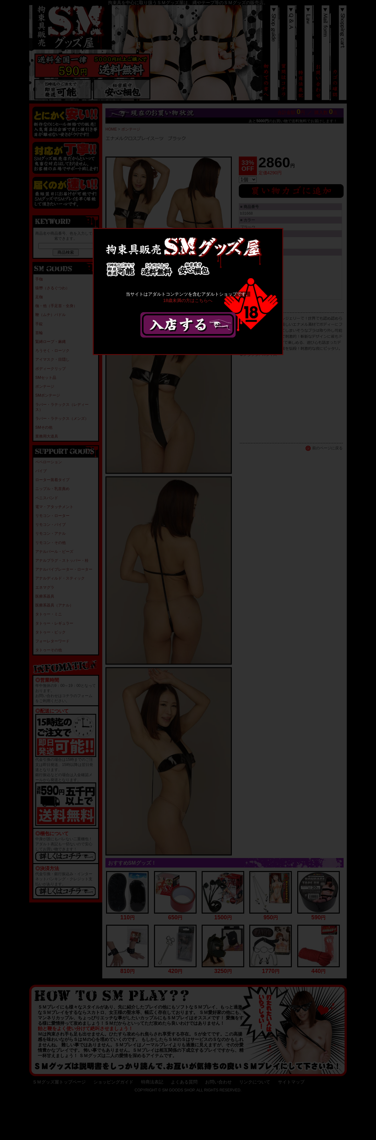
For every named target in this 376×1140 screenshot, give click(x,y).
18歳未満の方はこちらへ (188, 300)
